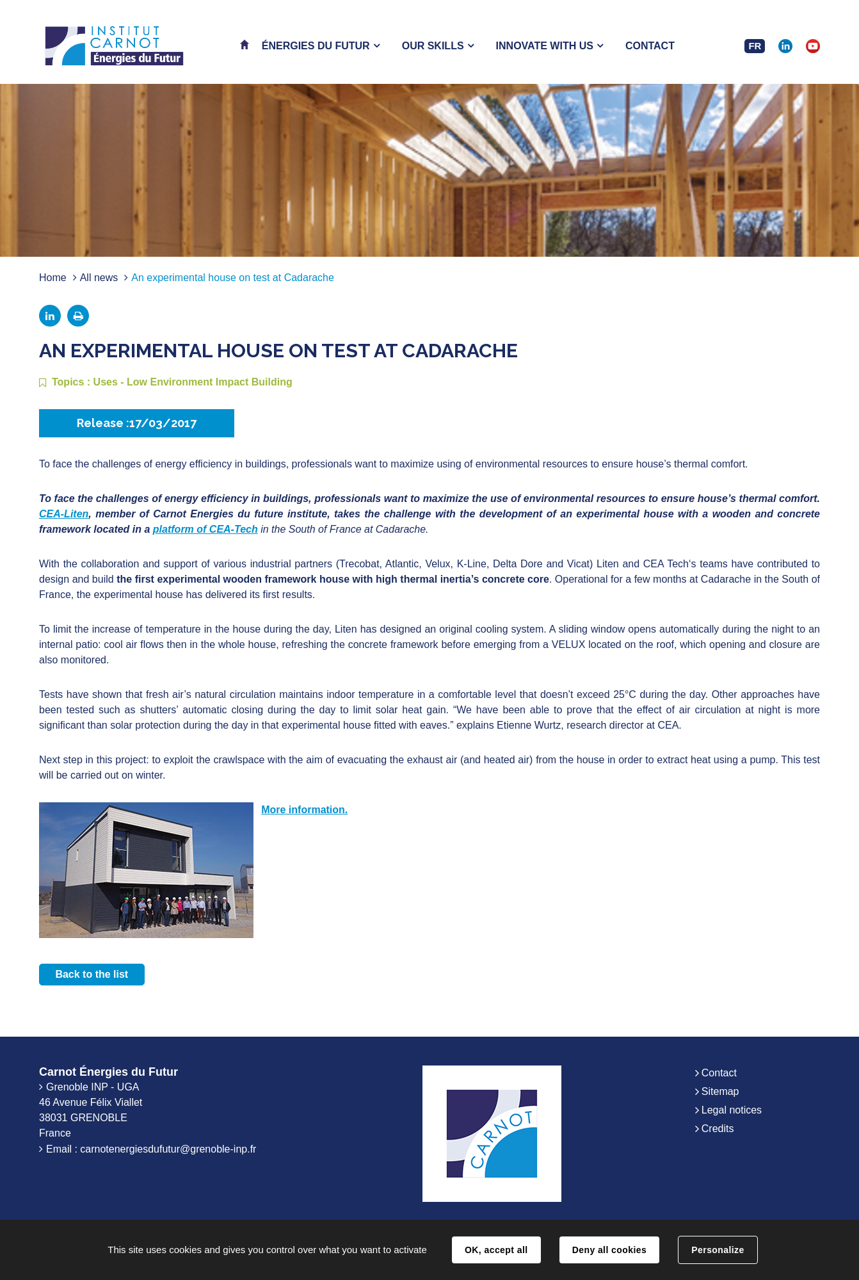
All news (99, 277)
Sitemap (720, 1091)
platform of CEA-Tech (205, 529)
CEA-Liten (63, 513)
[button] (321, 45)
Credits (718, 1128)
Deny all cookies (609, 1250)
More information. (304, 809)
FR (754, 45)
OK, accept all (496, 1250)
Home (53, 277)
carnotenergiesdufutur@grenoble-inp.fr (168, 1149)
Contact (719, 1072)
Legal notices (732, 1110)
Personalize (717, 1250)
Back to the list (91, 974)
